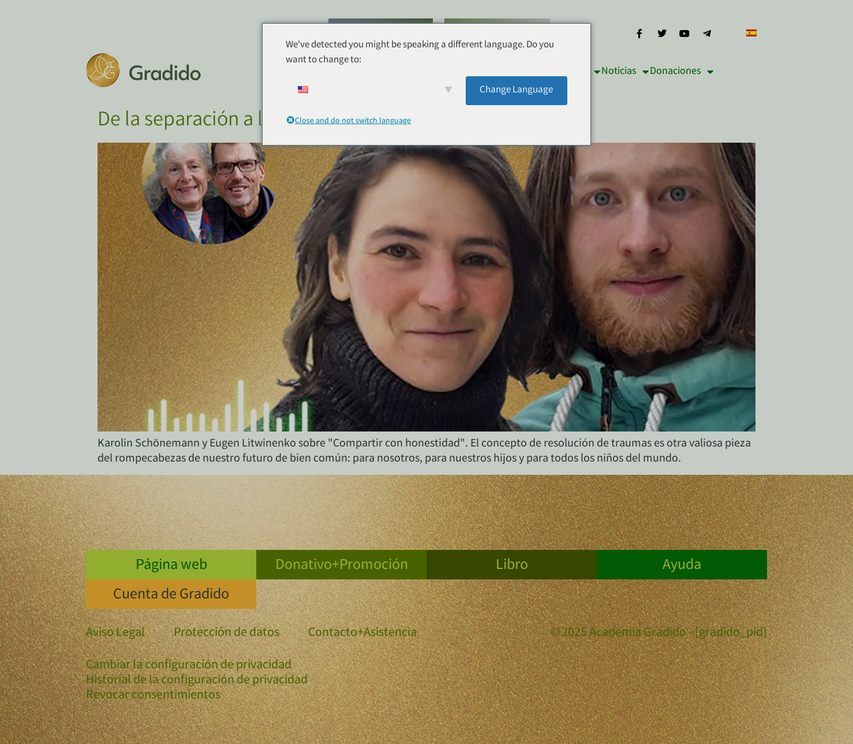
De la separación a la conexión (226, 121)
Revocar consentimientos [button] (153, 696)
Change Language (516, 90)
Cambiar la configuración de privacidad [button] (188, 666)
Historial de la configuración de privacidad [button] (197, 681)
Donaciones (681, 72)
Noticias (625, 72)
